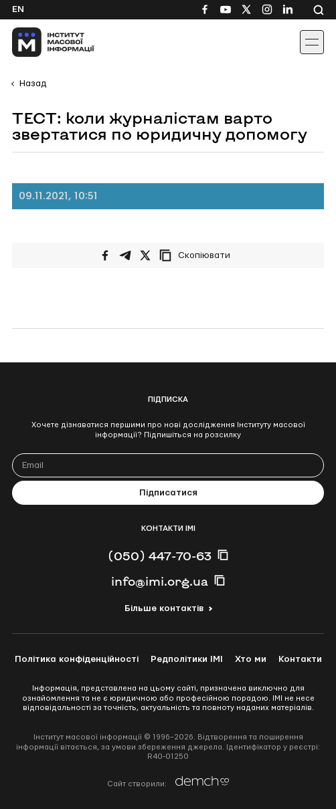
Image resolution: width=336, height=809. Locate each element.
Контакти (300, 659)
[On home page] (40, 42)
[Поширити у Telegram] (125, 255)
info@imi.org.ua (159, 581)
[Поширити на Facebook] (105, 255)
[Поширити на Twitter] (145, 255)
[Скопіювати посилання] (198, 255)
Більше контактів (163, 608)
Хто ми (250, 659)
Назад (32, 83)
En (18, 9)
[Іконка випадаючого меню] (312, 42)
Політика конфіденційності (77, 659)
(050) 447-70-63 (160, 556)
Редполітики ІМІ (187, 659)
